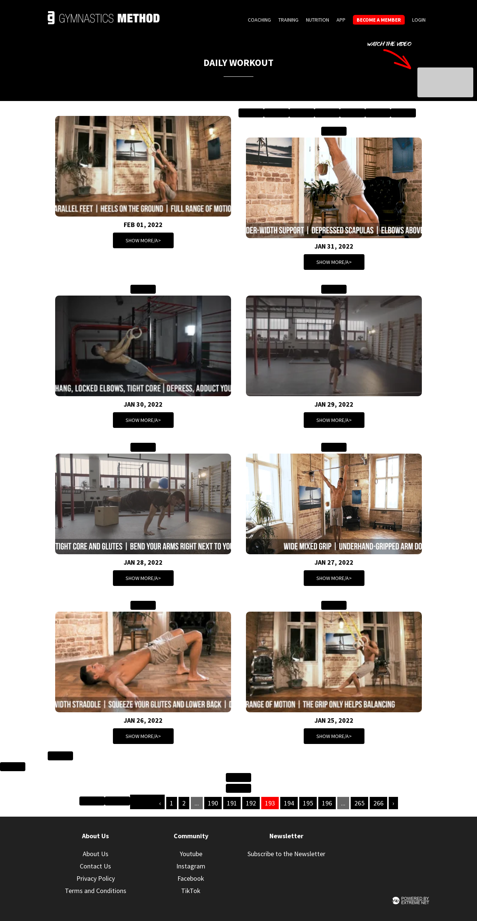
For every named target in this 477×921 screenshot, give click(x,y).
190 (213, 803)
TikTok (190, 890)
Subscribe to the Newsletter (286, 853)
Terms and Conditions (95, 890)
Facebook (190, 878)
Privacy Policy (95, 878)
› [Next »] (393, 803)
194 (289, 803)
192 (251, 803)
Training (288, 19)
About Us (95, 853)
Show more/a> (143, 240)
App (341, 19)
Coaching (259, 19)
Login (419, 19)
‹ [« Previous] (160, 803)
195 (308, 803)
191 (232, 803)
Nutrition (317, 19)
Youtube (191, 853)
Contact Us (95, 866)
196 (327, 803)
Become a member (379, 19)
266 (378, 803)
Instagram (190, 866)
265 (359, 803)
